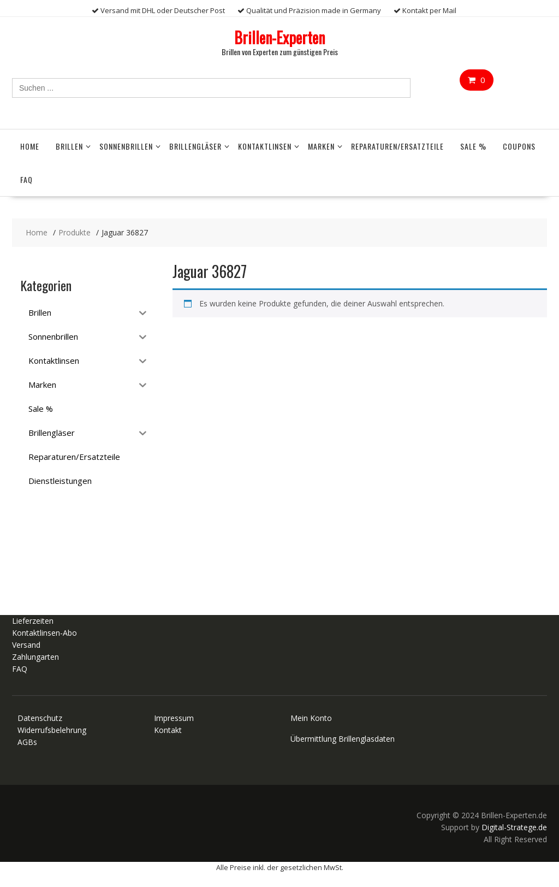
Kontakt (168, 730)
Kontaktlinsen (265, 146)
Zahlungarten (35, 657)
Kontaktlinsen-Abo (44, 633)
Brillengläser (195, 146)
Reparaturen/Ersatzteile (397, 146)
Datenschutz (39, 718)
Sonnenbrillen (126, 146)
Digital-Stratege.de (514, 827)
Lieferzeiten (32, 621)
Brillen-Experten (279, 37)
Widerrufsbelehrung (51, 730)
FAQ (26, 179)
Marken (321, 146)
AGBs (27, 742)
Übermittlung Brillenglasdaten (342, 739)
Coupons (519, 146)
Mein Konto (311, 718)
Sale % (473, 146)
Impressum (174, 718)
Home (29, 146)
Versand (26, 645)
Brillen (69, 146)
